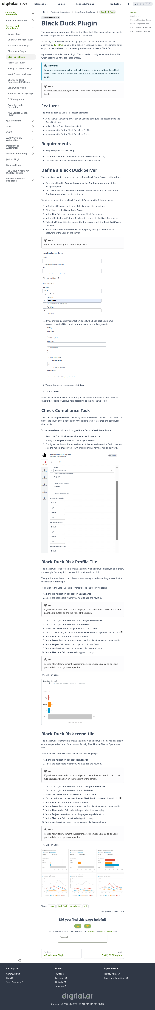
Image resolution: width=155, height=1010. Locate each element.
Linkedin (60, 982)
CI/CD (9, 132)
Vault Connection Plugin (20, 74)
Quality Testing (13, 120)
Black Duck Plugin (17, 57)
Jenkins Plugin (13, 159)
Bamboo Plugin (13, 165)
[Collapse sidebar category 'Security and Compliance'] (33, 27)
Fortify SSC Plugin (16, 62)
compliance (75, 906)
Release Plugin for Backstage (15, 179)
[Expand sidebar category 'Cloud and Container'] (33, 20)
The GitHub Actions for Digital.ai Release (17, 171)
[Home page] (43, 12)
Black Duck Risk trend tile (140, 31)
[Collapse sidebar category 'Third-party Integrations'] (33, 13)
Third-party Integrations (11, 13)
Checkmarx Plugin (17, 51)
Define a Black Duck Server (91, 73)
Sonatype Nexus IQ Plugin (20, 93)
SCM (8, 126)
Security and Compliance (12, 27)
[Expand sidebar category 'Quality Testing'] (33, 120)
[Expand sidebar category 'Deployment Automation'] (33, 146)
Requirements (135, 16)
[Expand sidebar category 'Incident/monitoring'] (33, 153)
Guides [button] (61, 3)
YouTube (60, 986)
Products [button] (114, 3)
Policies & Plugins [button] (85, 3)
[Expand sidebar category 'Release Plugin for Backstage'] (33, 179)
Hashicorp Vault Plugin (19, 45)
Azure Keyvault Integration (15, 106)
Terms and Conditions (116, 978)
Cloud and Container (16, 20)
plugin (51, 906)
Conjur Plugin (14, 34)
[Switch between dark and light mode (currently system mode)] (129, 4)
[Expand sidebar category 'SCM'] (33, 126)
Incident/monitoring (16, 153)
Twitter (59, 973)
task (85, 906)
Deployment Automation (12, 146)
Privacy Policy (92, 931)
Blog (9, 978)
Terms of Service (106, 931)
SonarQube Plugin (17, 87)
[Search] (143, 4)
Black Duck (58, 44)
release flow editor (59, 90)
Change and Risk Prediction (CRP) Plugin (19, 80)
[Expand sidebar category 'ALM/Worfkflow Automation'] (33, 139)
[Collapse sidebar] (19, 960)
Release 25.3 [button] (40, 3)
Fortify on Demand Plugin (20, 68)
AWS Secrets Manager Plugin (18, 113)
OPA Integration (16, 99)
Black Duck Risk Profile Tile (140, 27)
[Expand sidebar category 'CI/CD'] (33, 132)
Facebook (61, 978)
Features (133, 12)
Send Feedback (14, 982)
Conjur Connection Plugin (20, 39)
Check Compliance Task (139, 23)
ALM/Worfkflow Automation (14, 138)
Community (13, 973)
